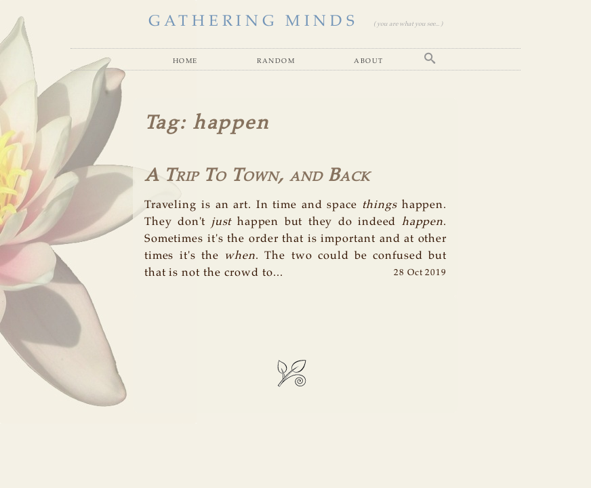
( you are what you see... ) (408, 24)
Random (276, 61)
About (368, 61)
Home (185, 61)
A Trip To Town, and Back (257, 176)
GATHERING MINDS (253, 21)
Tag (162, 123)
